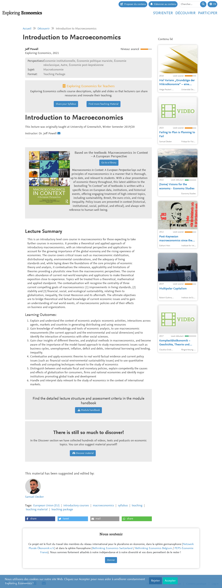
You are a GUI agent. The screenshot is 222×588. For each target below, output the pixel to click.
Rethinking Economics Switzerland (112, 548)
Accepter (170, 580)
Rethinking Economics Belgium (153, 548)
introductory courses (76, 505)
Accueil (27, 28)
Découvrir (185, 13)
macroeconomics (103, 505)
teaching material (37, 509)
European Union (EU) (46, 505)
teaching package (62, 509)
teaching (137, 505)
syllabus (123, 505)
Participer (207, 13)
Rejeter (155, 580)
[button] (40, 518)
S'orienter (163, 13)
